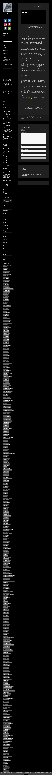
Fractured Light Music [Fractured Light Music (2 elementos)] (7, 444)
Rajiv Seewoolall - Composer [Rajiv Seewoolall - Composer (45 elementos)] (7, 167)
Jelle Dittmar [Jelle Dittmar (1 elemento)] (6, 508)
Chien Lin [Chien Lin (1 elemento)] (5, 324)
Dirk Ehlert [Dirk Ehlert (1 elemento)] (9, 376)
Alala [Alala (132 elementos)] (5, 115)
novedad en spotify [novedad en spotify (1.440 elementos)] (8, 594)
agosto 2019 (4, 248)
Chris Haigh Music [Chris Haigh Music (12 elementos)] (7, 327)
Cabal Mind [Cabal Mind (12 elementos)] (6, 315)
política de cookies (9, 773)
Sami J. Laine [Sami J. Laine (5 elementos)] (6, 667)
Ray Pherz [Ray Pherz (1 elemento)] (9, 649)
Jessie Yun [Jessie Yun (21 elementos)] (6, 511)
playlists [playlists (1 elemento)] (5, 634)
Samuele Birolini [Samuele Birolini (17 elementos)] (7, 671)
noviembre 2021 (5, 207)
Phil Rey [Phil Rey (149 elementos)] (5, 164)
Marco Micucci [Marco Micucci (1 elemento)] (6, 542)
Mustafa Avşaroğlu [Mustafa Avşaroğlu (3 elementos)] (6, 579)
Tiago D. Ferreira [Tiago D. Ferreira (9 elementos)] (6, 726)
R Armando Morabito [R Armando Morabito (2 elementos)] (7, 646)
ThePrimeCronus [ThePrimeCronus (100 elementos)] (7, 182)
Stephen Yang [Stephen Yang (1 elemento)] (6, 701)
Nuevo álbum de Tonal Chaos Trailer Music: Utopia (7, 70)
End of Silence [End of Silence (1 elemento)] (6, 401)
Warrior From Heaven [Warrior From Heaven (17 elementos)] (7, 756)
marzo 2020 (4, 237)
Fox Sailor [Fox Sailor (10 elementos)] (6, 441)
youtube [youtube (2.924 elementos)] (7, 768)
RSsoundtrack (40, 29)
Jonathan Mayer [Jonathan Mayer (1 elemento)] (6, 514)
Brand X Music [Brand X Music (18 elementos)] (6, 312)
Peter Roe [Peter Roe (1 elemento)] (5, 615)
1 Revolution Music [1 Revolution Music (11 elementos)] (7, 265)
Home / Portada (5, 47)
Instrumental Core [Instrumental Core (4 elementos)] (6, 489)
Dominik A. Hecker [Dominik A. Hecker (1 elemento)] (6, 382)
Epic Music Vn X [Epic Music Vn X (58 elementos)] (6, 134)
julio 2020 (4, 231)
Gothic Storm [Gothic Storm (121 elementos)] (6, 136)
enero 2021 (4, 222)
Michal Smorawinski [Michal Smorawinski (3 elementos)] (7, 563)
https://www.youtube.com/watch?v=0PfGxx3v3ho (30, 95)
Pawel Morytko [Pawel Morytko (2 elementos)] (6, 609)
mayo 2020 (4, 234)
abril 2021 (4, 217)
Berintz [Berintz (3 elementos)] (5, 311)
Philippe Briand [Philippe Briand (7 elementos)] (6, 619)
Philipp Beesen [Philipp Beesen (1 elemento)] (6, 618)
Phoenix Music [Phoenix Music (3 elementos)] (6, 622)
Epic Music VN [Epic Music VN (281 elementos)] (7, 133)
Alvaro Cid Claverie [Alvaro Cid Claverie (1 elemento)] (6, 287)
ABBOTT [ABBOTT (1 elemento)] (5, 269)
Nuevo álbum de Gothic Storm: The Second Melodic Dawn (7, 65)
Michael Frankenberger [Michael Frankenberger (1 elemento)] (7, 557)
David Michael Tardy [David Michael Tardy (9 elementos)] (7, 370)
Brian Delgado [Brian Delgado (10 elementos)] (6, 314)
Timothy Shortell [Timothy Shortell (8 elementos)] (6, 729)
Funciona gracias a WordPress (25, 182)
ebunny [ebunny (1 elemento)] (9, 385)
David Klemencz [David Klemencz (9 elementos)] (6, 367)
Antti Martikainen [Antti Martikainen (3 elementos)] (6, 299)
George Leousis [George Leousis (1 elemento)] (6, 459)
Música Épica (6, 13)
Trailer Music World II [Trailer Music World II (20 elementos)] (7, 741)
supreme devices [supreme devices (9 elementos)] (6, 707)
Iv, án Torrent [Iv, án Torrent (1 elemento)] (6, 493)
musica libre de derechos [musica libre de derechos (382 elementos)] (9, 575)
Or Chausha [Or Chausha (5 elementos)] (6, 600)
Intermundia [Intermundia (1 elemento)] (5, 490)
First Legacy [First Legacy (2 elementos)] (6, 440)
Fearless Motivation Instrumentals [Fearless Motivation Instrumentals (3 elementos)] (8, 437)
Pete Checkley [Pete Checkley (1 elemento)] (6, 612)
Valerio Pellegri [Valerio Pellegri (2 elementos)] (6, 754)
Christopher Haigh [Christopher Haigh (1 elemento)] (6, 336)
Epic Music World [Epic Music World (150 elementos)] (7, 135)
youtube (22, 118)
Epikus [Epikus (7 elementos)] (10, 428)
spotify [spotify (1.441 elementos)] (7, 180)
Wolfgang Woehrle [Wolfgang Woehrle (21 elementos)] (7, 760)
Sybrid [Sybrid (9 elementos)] (5, 708)
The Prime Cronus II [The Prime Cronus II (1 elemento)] (6, 717)
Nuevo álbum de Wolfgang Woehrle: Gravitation (7, 67)
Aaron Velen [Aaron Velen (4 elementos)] (6, 268)
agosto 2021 (4, 211)
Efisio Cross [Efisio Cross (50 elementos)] (5, 119)
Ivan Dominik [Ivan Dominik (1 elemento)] (6, 496)
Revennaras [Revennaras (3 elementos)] (6, 652)
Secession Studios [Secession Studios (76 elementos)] (6, 176)
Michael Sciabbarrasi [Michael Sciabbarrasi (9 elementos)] (7, 560)
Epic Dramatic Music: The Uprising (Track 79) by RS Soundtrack (6, 89)
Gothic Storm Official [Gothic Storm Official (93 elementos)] (7, 137)
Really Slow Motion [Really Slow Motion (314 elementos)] (8, 650)
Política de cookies (5, 50)
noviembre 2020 (5, 225)
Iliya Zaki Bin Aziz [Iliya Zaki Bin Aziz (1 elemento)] (6, 480)
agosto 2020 (4, 230)
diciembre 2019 (5, 242)
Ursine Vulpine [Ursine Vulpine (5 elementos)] (6, 753)
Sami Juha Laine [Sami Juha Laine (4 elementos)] (6, 668)
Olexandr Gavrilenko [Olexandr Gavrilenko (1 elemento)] (6, 597)
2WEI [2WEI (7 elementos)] (5, 266)
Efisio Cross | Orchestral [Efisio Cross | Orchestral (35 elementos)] (8, 388)
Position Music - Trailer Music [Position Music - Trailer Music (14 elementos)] (8, 637)
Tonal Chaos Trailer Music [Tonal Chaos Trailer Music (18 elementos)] (8, 735)
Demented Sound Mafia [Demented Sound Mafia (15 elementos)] (8, 373)
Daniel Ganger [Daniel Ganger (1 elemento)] (6, 352)
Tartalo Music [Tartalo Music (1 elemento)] (6, 711)
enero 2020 (4, 240)
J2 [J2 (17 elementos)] (10, 498)
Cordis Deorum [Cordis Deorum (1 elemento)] (6, 348)
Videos (4, 106)
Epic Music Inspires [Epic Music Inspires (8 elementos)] (7, 413)
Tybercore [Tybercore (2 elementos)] (5, 748)
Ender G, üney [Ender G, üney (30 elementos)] (6, 397)
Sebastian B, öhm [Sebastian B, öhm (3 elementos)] (6, 677)
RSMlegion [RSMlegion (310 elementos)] (6, 174)
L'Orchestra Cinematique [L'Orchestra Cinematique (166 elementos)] (6, 139)
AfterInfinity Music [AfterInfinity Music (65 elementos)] (6, 114)
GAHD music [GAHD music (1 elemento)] (6, 456)
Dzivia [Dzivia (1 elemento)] (5, 385)
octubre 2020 (5, 227)
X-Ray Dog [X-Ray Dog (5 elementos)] (6, 763)
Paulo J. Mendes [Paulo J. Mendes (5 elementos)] (6, 606)
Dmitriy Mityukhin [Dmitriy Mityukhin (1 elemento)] (6, 379)
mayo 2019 (4, 253)
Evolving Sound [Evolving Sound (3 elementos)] (6, 434)
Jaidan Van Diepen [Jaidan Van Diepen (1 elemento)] (6, 502)
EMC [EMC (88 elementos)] (8, 119)
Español (4, 35)
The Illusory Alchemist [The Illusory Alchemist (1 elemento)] (7, 714)
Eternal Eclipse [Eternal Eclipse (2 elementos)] (6, 431)
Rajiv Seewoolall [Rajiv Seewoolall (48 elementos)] (5, 166)
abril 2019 (4, 254)
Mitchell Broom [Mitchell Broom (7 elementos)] (6, 566)
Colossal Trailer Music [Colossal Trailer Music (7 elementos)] (7, 345)
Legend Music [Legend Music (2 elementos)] (6, 530)
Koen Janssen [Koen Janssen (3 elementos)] (6, 526)
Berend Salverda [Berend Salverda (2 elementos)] (6, 309)
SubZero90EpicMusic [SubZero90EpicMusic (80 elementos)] (8, 705)
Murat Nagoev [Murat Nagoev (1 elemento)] (6, 572)
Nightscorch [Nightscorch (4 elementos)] (6, 585)
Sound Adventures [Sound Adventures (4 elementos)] (6, 695)
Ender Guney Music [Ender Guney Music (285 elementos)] (8, 400)
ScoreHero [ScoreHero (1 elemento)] (9, 674)
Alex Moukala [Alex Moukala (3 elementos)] (6, 284)
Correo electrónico (25, 149)
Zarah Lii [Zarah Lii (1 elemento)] (5, 769)
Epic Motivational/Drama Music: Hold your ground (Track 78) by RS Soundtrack (7, 93)
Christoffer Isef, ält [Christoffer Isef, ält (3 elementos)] (6, 333)
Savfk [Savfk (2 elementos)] (5, 674)
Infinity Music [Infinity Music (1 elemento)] (6, 487)
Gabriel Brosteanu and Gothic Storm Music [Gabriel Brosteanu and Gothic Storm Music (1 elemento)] (9, 453)
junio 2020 (4, 233)
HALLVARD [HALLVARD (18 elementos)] (6, 474)
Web (22, 153)
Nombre (23, 145)
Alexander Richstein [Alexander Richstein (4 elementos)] (7, 281)
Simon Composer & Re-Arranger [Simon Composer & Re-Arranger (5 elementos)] (8, 686)
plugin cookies (49, 773)
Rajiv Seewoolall (29, 117)
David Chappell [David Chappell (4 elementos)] (6, 364)
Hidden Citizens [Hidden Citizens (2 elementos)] (6, 477)
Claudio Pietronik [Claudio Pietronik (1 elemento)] (6, 342)
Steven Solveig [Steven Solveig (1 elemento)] (6, 702)
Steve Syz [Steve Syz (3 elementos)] (5, 704)
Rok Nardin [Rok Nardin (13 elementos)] (6, 659)
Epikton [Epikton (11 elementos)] (5, 428)
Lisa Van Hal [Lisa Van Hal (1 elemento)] (6, 533)
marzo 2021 (4, 219)
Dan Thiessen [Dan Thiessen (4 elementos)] (6, 361)
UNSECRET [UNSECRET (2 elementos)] (6, 751)
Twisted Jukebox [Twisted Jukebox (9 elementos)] (6, 745)
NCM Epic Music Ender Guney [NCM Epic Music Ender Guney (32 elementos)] (9, 581)
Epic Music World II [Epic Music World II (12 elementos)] (7, 422)
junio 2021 (4, 214)
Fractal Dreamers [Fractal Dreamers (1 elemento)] (6, 443)
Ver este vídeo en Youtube (33, 26)
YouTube (4, 107)
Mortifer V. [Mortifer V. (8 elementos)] (5, 569)
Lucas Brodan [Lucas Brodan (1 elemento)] (6, 536)
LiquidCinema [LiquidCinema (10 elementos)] (6, 532)
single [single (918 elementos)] (6, 177)
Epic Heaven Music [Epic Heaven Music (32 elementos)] (7, 406)
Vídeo (23, 116)
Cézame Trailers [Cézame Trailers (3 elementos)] (6, 349)
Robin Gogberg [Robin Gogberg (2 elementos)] (6, 658)
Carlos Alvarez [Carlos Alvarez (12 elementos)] (6, 318)
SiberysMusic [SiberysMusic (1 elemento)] (6, 683)
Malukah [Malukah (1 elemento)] (5, 539)
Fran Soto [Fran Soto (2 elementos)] (5, 447)
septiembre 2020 (5, 228)
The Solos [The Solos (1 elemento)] (5, 720)
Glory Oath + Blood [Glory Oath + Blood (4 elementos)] (7, 465)
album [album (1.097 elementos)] (7, 117)
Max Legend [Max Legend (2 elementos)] (6, 554)
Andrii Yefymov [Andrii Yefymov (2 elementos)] (6, 296)
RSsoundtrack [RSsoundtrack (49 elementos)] (5, 175)
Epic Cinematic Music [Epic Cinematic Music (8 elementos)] (7, 404)
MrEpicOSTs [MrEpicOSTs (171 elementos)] (6, 141)
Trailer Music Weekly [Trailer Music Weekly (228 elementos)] (8, 738)
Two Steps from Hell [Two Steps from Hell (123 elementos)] (8, 747)
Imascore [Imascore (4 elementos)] (5, 483)
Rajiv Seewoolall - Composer (7, 82)
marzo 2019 (4, 256)
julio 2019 (4, 250)
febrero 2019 (5, 257)
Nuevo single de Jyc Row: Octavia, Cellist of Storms (7, 81)
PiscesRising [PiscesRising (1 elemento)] (6, 631)
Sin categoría (5, 104)
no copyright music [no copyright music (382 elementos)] (8, 591)
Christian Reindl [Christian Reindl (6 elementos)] (6, 330)
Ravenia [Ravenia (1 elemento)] (5, 649)
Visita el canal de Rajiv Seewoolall (33, 28)
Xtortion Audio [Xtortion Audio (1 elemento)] (6, 766)
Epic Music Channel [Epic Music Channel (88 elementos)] (6, 129)
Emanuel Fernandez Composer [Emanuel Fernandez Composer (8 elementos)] (8, 391)
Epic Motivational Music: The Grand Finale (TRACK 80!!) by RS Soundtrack (7, 84)
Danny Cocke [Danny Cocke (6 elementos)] (6, 358)
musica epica (25, 117)
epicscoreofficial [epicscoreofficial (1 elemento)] (6, 425)
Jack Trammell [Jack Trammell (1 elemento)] (6, 499)
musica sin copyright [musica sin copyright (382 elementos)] (8, 576)
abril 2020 (4, 236)
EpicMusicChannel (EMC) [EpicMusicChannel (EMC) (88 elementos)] (7, 130)
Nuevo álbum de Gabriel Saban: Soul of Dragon (6, 62)
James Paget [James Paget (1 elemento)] (6, 505)
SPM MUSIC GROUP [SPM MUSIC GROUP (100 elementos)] (7, 179)
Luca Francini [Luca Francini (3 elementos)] (6, 535)
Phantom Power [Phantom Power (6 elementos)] (6, 616)
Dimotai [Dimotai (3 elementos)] (5, 376)
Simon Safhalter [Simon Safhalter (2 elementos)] (6, 689)
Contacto (4, 53)
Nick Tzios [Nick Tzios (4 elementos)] (5, 582)
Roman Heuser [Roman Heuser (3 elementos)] (6, 661)
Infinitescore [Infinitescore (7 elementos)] (6, 486)
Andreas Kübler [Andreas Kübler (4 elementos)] (6, 293)
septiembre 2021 (5, 210)
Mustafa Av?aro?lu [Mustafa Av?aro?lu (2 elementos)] (6, 578)
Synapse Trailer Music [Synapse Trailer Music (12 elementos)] (7, 710)
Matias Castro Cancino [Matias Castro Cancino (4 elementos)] (7, 548)
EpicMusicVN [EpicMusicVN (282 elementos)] (7, 131)
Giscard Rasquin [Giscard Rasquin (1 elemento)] (6, 462)
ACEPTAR (26, 774)
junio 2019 (4, 251)
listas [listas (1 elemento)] (10, 533)
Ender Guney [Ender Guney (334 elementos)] (7, 121)
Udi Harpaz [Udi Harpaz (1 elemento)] (5, 750)
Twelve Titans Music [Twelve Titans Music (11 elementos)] (7, 744)
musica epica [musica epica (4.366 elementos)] (8, 573)
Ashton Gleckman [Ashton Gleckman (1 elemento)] (6, 302)
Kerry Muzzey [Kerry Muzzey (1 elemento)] (6, 523)
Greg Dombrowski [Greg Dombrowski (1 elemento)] (6, 471)
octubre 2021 (5, 208)
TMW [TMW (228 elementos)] (5, 184)
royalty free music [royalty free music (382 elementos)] (8, 662)
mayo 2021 (4, 216)
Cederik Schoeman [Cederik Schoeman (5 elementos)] (7, 321)
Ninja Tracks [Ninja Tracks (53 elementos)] (5, 152)
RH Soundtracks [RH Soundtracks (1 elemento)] (6, 655)
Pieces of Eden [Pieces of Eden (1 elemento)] (6, 625)
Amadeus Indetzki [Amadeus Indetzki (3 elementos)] (6, 290)
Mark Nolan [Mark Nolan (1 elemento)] (5, 545)
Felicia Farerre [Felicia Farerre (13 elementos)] (6, 438)
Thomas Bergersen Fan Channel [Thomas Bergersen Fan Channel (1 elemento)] (8, 723)
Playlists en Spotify (5, 52)
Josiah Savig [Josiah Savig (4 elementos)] (6, 517)
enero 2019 (4, 259)
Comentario (23, 132)
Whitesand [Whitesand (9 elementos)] (6, 757)
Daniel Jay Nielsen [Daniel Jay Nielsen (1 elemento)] (6, 355)
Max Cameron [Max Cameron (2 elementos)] (6, 551)
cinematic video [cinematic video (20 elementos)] (7, 339)
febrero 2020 (5, 239)
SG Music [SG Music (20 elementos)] (6, 680)
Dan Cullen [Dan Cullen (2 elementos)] (5, 351)
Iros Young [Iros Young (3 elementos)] (5, 492)
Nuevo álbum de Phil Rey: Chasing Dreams (6, 60)
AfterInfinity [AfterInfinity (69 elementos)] (5, 113)
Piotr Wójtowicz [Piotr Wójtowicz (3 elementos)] (6, 628)
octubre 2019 (5, 245)
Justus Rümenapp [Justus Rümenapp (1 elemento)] (6, 520)
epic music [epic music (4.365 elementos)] (7, 407)
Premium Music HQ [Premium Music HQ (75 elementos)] (6, 165)
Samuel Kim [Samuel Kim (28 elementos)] (6, 673)
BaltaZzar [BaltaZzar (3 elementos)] (5, 308)
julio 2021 (4, 213)
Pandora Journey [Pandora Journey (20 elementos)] (7, 603)
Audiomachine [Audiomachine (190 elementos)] (7, 118)
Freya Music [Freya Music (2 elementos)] (6, 450)
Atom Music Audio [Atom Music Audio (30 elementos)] (7, 305)
